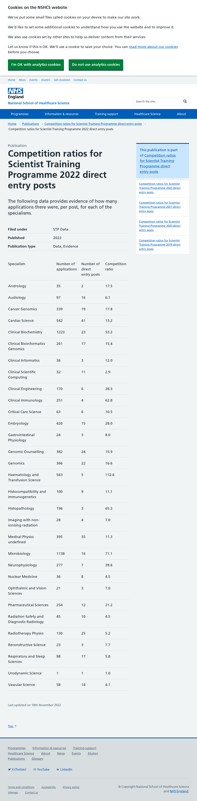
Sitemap (13, 792)
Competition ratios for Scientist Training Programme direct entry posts (93, 124)
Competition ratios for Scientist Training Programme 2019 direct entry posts (160, 245)
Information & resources (61, 114)
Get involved (62, 80)
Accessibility (48, 787)
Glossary (37, 759)
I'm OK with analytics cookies (36, 64)
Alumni (45, 80)
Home (11, 80)
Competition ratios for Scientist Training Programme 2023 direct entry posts (160, 188)
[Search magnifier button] (185, 101)
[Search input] (158, 101)
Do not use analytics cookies (96, 64)
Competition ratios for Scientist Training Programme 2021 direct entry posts (160, 207)
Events (33, 80)
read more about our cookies (153, 47)
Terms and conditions (21, 787)
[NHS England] (67, 93)
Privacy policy (71, 787)
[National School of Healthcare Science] (67, 103)
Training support (106, 114)
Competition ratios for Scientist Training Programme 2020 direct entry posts (160, 226)
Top (12, 726)
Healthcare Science (147, 114)
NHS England (179, 791)
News (22, 80)
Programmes (19, 114)
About (181, 114)
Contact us (80, 80)
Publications (30, 124)
